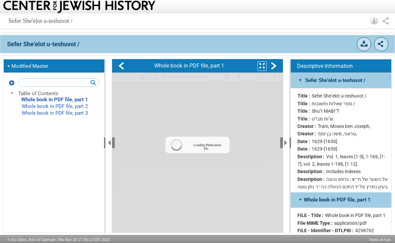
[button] (374, 20)
